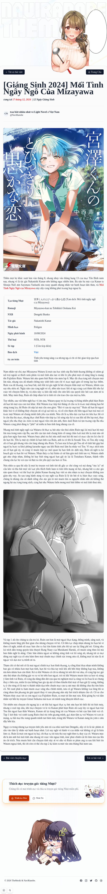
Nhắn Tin (38, 798)
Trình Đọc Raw (19, 798)
